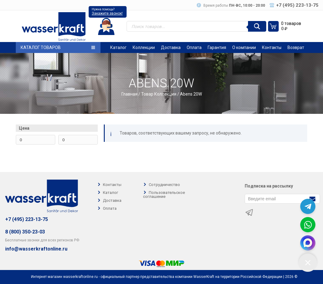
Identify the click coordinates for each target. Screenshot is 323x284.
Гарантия (217, 47)
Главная (129, 94)
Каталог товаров (58, 47)
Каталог (118, 47)
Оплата (194, 47)
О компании (244, 47)
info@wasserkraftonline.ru (36, 249)
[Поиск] (257, 26)
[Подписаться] (312, 198)
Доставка (171, 47)
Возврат (295, 47)
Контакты (271, 47)
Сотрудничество (164, 184)
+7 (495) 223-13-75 (26, 219)
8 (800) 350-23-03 (25, 232)
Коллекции (144, 47)
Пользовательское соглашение (164, 194)
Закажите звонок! (107, 13)
